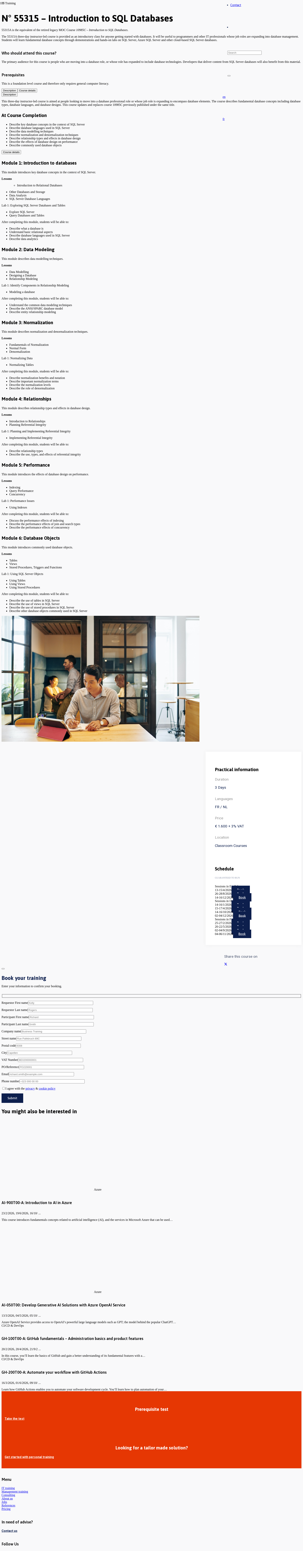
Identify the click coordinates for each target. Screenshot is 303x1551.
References (8, 1505)
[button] (224, 96)
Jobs (4, 1502)
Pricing (6, 1509)
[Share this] (225, 964)
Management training (15, 1491)
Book (242, 897)
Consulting (8, 1495)
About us (7, 1498)
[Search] (244, 53)
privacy (30, 1088)
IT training (8, 1488)
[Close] (229, 75)
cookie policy (47, 1088)
